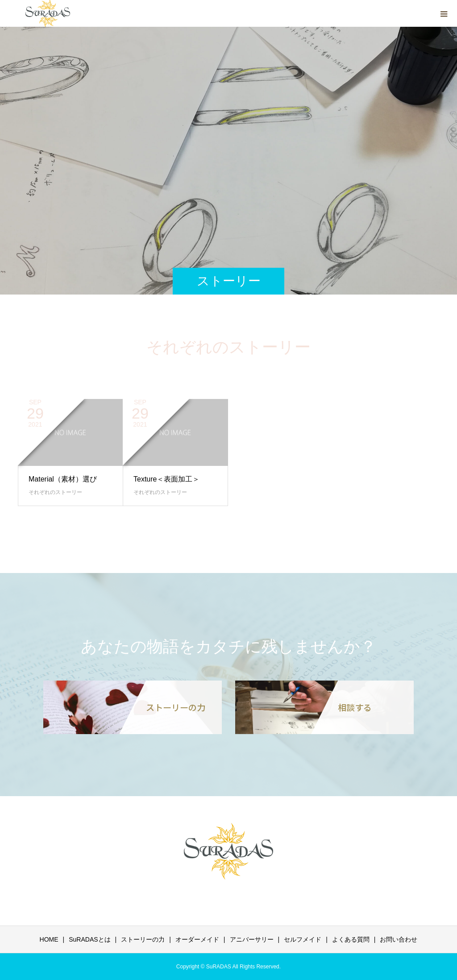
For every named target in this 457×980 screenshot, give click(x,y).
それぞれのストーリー (55, 492)
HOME (49, 939)
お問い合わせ (398, 939)
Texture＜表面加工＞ (166, 479)
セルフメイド (302, 939)
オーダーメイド (197, 939)
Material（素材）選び (63, 479)
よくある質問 (351, 939)
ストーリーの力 (143, 939)
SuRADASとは (89, 939)
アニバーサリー (252, 939)
